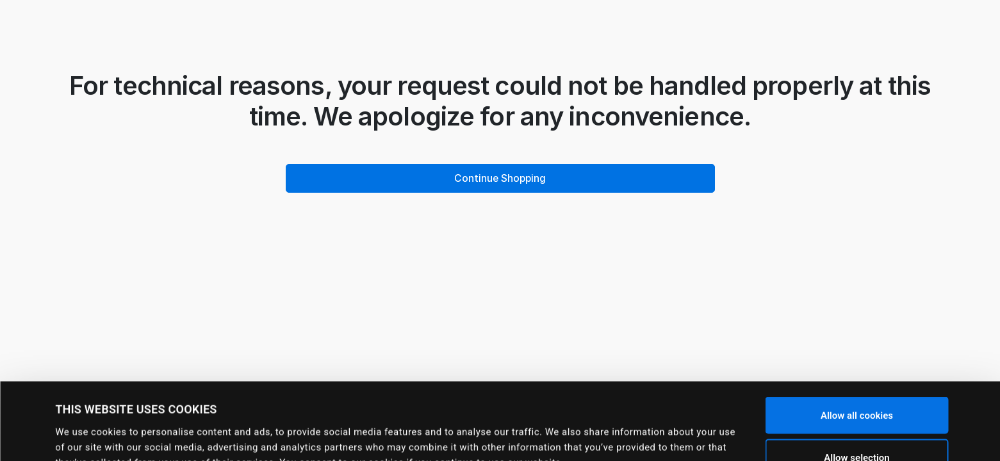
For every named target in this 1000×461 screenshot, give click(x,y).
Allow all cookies (857, 343)
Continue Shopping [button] (500, 178)
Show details (549, 432)
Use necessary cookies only (856, 427)
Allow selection (856, 385)
